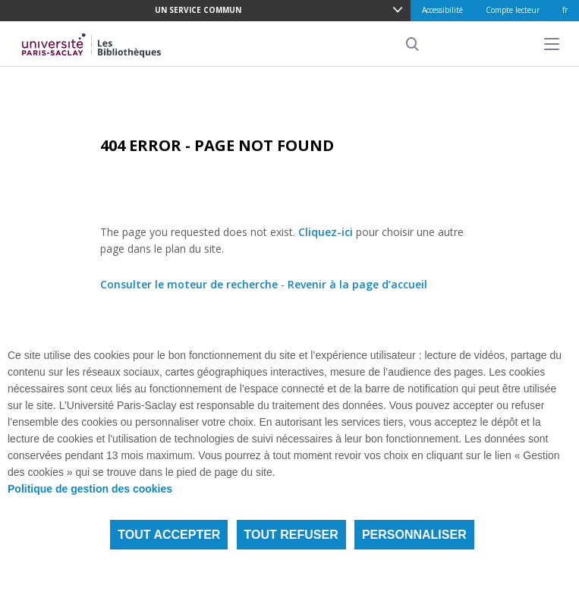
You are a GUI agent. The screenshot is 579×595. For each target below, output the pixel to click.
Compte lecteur (513, 10)
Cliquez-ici (325, 232)
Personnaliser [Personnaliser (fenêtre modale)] (414, 534)
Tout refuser (291, 534)
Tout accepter (169, 534)
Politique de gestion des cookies (90, 489)
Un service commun (198, 10)
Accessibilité (442, 10)
